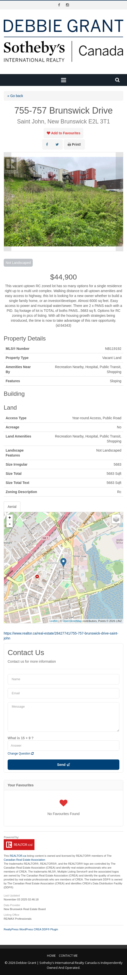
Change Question (21, 753)
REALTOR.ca (18, 855)
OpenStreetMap (72, 620)
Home (51, 956)
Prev (7, 201)
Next (119, 201)
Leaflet (53, 620)
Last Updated (12, 895)
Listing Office (11, 914)
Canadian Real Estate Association (24, 859)
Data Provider (12, 905)
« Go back (15, 96)
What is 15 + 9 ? (20, 738)
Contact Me (68, 956)
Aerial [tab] (12, 507)
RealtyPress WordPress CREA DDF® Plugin (31, 929)
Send (63, 765)
